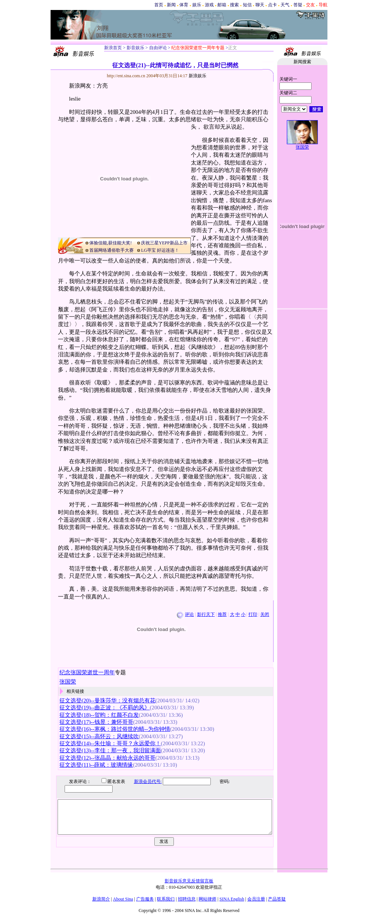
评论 (189, 614)
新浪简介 (101, 899)
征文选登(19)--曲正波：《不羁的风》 (104, 708)
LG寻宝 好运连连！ (160, 250)
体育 (183, 4)
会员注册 (256, 899)
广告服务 (145, 899)
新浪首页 (113, 47)
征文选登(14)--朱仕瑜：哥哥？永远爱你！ (110, 743)
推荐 (222, 614)
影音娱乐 (135, 47)
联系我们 (166, 899)
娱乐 (196, 4)
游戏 (209, 4)
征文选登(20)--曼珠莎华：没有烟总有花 (107, 700)
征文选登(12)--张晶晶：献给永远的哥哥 (107, 758)
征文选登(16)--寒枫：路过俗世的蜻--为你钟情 (114, 729)
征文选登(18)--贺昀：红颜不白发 (99, 715)
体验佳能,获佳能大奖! (110, 242)
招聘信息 (187, 899)
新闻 (171, 4)
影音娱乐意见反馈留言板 (189, 881)
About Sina (123, 899)
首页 (158, 4)
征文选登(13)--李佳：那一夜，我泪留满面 (110, 750)
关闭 (264, 614)
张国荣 (302, 147)
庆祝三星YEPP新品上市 (164, 242)
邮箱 (221, 4)
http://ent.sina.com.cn (127, 75)
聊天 (259, 4)
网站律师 (207, 899)
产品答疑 (277, 899)
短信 (247, 4)
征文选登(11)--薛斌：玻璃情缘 (96, 765)
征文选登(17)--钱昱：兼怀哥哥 (96, 722)
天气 (285, 4)
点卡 (272, 4)
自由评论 (157, 47)
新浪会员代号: (142, 781)
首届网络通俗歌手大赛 (111, 250)
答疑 (297, 4)
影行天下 (206, 614)
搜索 (234, 4)
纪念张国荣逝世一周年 (87, 672)
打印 (252, 614)
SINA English (231, 899)
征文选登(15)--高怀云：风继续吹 (99, 736)
